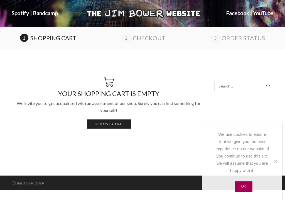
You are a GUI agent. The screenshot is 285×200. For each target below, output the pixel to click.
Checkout (149, 37)
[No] (275, 161)
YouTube (263, 13)
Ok (243, 186)
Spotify (20, 13)
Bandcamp (45, 13)
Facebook (237, 13)
